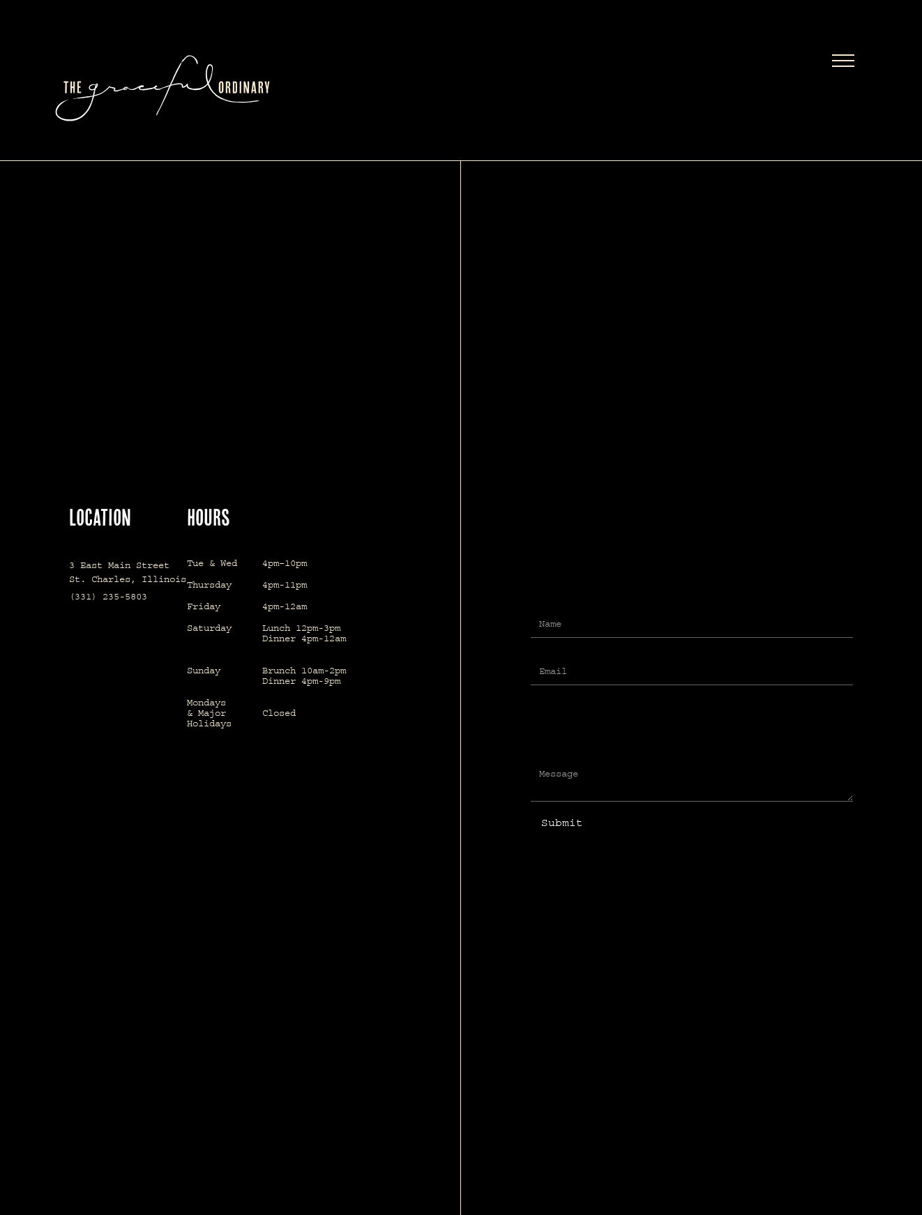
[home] (208, 88)
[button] (843, 63)
